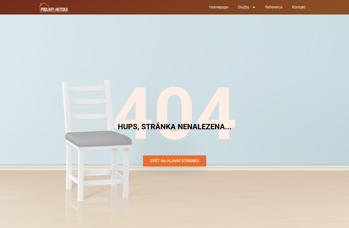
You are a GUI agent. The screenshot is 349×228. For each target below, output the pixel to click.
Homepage (218, 7)
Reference (273, 7)
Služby (247, 7)
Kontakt (298, 7)
